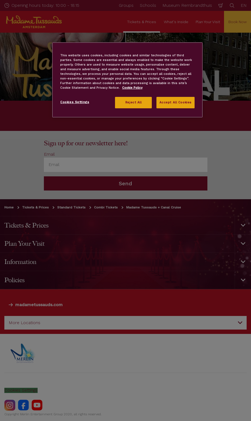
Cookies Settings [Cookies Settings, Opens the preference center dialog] (74, 102)
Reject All (133, 102)
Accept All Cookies (175, 102)
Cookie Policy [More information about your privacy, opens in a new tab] (132, 88)
